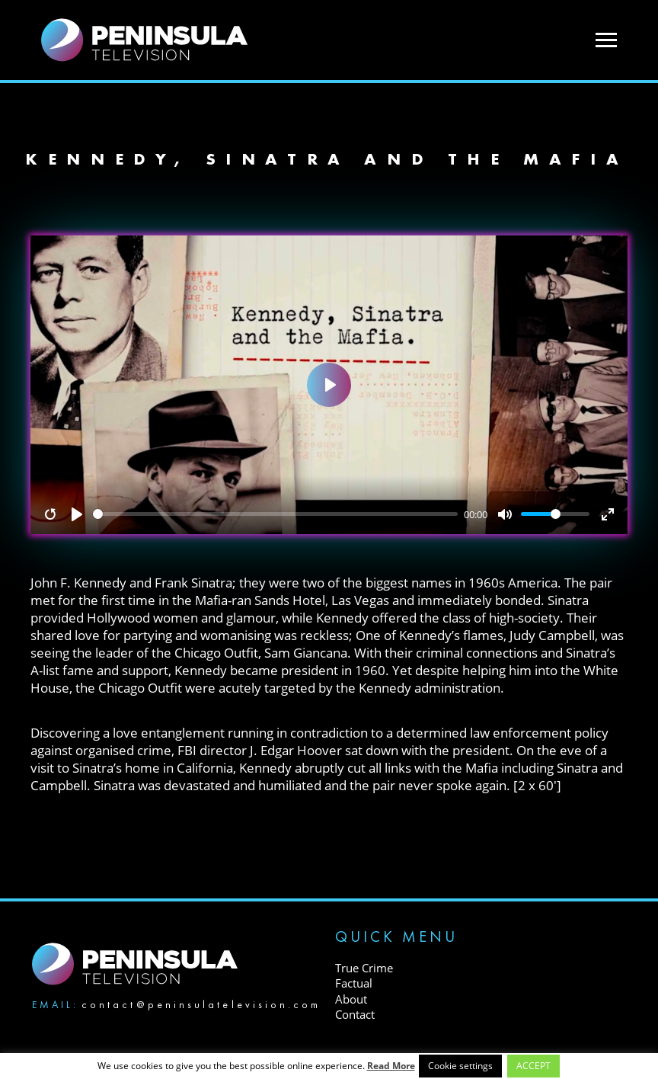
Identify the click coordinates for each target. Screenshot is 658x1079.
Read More (391, 1065)
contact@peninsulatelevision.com (201, 1004)
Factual (353, 983)
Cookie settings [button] (460, 1065)
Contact (355, 1014)
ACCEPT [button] (533, 1065)
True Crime (364, 967)
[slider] (275, 514)
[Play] (77, 514)
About (351, 999)
